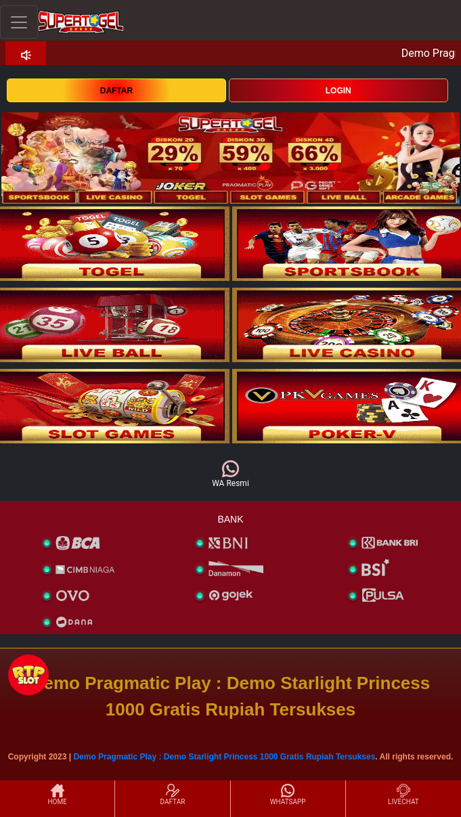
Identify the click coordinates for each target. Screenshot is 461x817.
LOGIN (338, 90)
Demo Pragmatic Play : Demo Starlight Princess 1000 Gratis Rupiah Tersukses (224, 756)
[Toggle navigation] (19, 22)
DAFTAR (116, 90)
